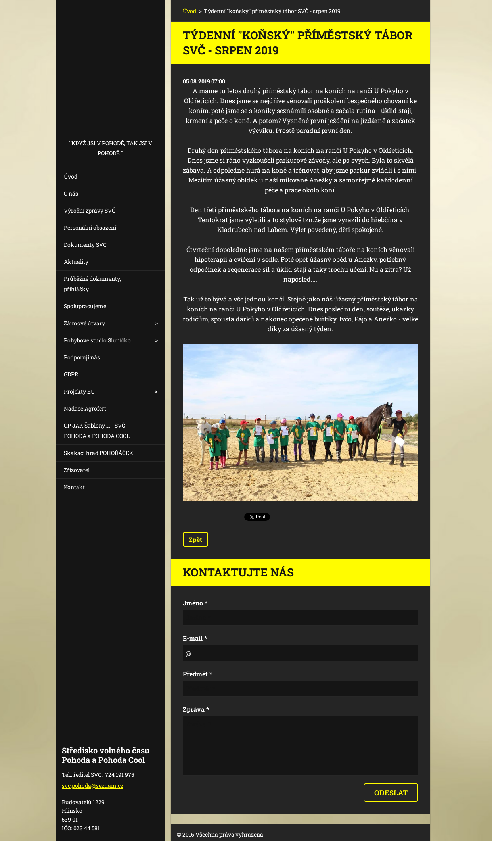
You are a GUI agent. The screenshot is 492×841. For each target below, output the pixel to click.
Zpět (195, 539)
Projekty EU (79, 391)
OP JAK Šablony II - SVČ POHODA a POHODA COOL (97, 431)
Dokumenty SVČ (85, 244)
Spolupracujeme (85, 306)
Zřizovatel (77, 470)
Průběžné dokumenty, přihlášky (92, 284)
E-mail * (195, 638)
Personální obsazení (90, 227)
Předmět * (197, 674)
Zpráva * (196, 709)
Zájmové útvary (84, 323)
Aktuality (76, 261)
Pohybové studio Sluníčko (97, 340)
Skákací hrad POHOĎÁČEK (98, 453)
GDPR (71, 374)
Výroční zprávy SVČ (89, 210)
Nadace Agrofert (85, 408)
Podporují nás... (83, 357)
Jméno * (195, 603)
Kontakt (74, 487)
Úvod (70, 176)
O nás (71, 193)
